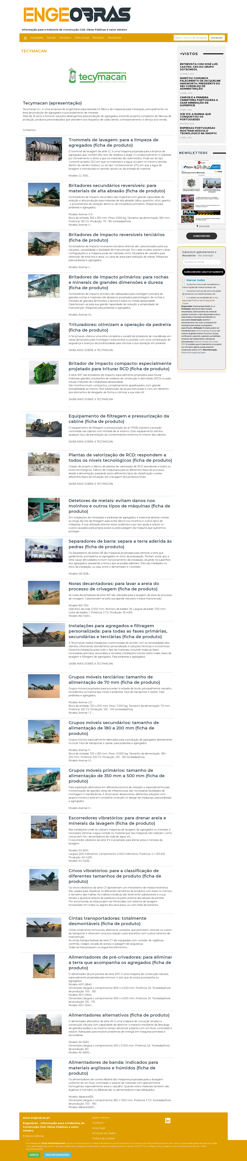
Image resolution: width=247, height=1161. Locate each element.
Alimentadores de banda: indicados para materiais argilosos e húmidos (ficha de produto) (113, 1068)
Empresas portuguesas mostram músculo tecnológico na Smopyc (198, 130)
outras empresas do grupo (206, 331)
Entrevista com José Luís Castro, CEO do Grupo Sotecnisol (199, 66)
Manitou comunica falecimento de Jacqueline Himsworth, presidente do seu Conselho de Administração (200, 83)
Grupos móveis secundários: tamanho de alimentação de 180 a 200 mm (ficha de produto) (114, 728)
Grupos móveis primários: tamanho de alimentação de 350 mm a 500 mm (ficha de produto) (117, 776)
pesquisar (217, 37)
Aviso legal (98, 1128)
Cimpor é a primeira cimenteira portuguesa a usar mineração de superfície (199, 101)
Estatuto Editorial (33, 1136)
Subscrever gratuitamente (203, 271)
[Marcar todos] (183, 280)
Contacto (98, 1122)
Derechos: (208, 333)
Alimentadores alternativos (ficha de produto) (119, 1015)
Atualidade (36, 37)
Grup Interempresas (53, 1143)
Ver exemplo (205, 255)
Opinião (51, 37)
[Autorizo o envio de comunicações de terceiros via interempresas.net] (183, 290)
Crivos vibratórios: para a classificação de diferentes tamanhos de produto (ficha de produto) (115, 876)
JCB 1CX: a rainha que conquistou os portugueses (195, 116)
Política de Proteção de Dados (193, 353)
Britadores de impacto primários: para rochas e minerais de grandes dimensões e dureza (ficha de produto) (118, 282)
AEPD (200, 350)
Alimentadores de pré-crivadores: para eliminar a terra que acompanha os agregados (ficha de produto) (120, 962)
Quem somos (100, 1117)
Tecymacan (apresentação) (52, 103)
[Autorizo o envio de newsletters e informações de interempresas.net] (183, 284)
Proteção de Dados (104, 1133)
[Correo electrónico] (201, 262)
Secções (65, 37)
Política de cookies (103, 1138)
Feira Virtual (82, 37)
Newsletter (114, 37)
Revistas (98, 37)
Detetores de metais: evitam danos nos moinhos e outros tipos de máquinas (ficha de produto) (119, 506)
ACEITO (34, 1155)
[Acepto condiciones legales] (183, 297)
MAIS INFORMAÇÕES (57, 1155)
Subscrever (201, 236)
